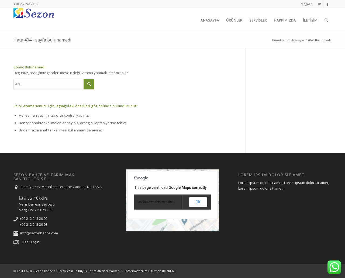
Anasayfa (297, 40)
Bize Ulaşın (30, 241)
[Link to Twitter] (319, 4)
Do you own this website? (156, 202)
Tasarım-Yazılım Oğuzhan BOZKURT (150, 271)
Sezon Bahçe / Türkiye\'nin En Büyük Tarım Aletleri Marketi (77, 271)
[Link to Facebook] (327, 4)
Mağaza (306, 4)
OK (198, 202)
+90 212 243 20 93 (33, 224)
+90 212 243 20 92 (33, 218)
